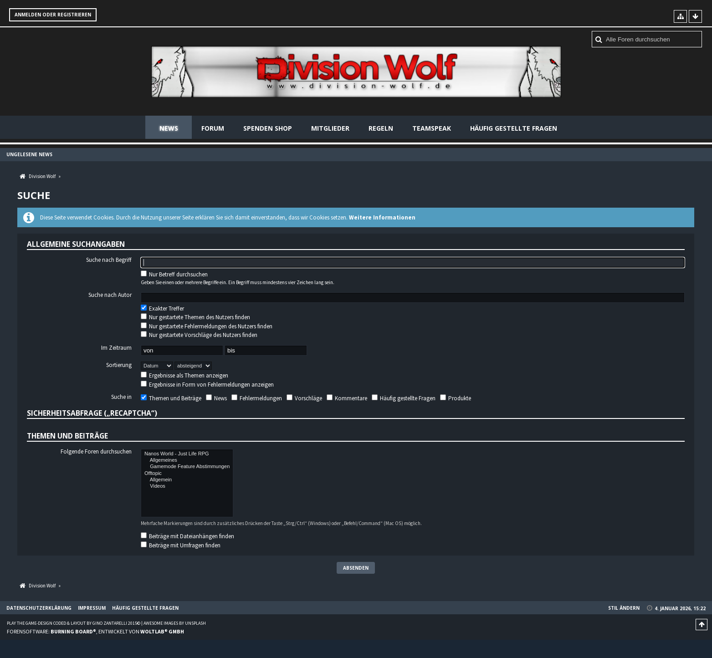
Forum (212, 128)
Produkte (455, 398)
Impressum (92, 608)
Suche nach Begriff (109, 260)
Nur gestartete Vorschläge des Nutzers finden (199, 335)
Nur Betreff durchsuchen (174, 274)
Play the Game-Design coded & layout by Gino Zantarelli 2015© (73, 623)
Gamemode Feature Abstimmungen (187, 467)
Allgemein (187, 480)
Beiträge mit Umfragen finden (180, 545)
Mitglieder (330, 128)
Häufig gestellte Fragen (513, 128)
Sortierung (119, 365)
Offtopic (187, 473)
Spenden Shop (267, 128)
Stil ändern (624, 608)
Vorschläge (304, 398)
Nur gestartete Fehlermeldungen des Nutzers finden (206, 326)
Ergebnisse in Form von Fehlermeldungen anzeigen (207, 384)
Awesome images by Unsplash (174, 623)
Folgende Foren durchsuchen (96, 451)
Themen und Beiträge (171, 398)
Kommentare (347, 398)
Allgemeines (187, 460)
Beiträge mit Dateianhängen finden (187, 536)
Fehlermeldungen (256, 398)
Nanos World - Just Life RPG (187, 454)
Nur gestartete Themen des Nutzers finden (195, 317)
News (168, 128)
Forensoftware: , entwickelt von (95, 631)
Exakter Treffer (162, 308)
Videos (187, 486)
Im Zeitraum (116, 348)
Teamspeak (431, 128)
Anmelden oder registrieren (53, 14)
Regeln (381, 128)
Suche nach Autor (110, 295)
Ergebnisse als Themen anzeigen (184, 375)
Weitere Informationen (382, 217)
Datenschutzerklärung (39, 608)
